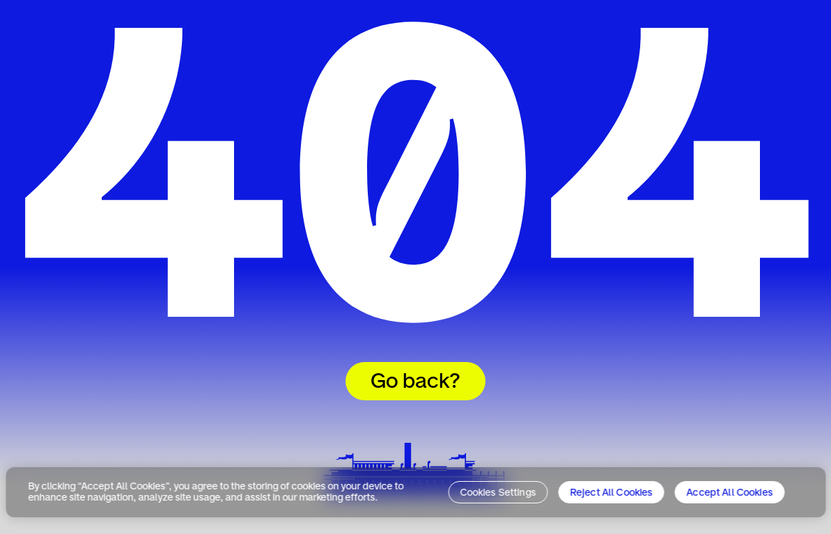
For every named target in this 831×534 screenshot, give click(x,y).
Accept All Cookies (730, 493)
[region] (415, 492)
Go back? (415, 382)
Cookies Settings (498, 493)
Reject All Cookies (611, 493)
